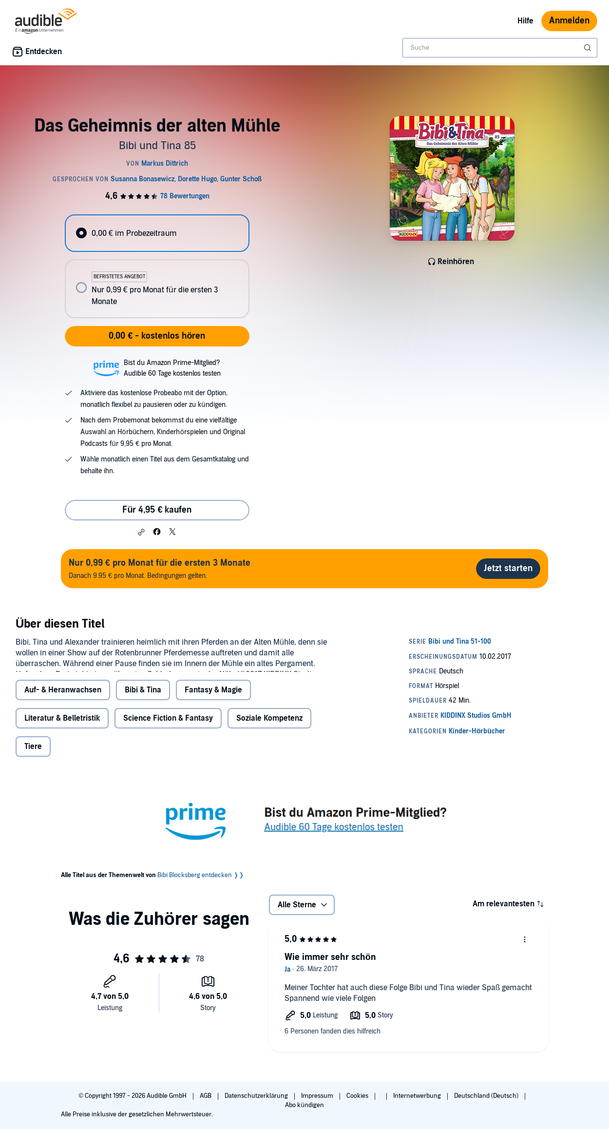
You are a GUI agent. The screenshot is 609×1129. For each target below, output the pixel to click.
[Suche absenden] (588, 47)
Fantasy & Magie (213, 716)
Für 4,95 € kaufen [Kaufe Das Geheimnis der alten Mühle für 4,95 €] (156, 510)
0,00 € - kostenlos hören (157, 336)
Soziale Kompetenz (269, 744)
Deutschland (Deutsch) (487, 1096)
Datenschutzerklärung (257, 1096)
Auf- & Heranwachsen (62, 716)
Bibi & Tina (143, 716)
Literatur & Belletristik (62, 744)
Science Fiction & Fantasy (168, 744)
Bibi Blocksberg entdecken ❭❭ (200, 901)
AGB (206, 1096)
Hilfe (525, 21)
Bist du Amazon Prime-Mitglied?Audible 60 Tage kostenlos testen (172, 368)
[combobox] (499, 47)
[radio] (157, 233)
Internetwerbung (417, 1096)
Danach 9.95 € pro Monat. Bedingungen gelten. (159, 568)
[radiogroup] (157, 266)
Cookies (358, 1096)
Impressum (318, 1096)
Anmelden (569, 21)
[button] (141, 532)
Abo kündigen (304, 1105)
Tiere (33, 773)
